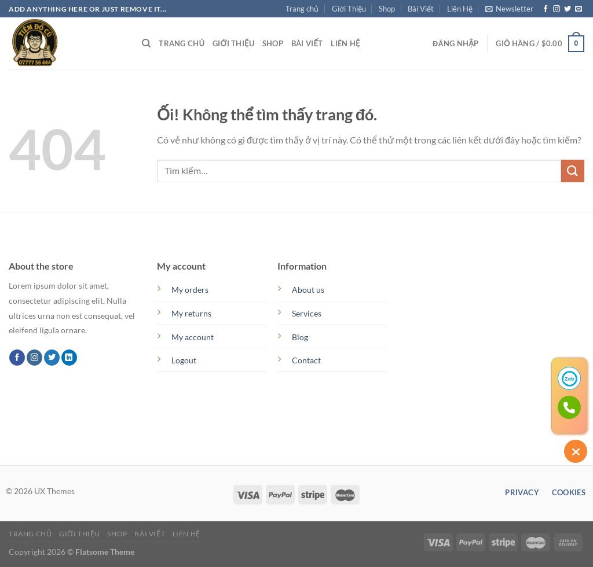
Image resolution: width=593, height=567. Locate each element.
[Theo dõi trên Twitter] (567, 9)
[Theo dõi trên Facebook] (545, 9)
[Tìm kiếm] (146, 43)
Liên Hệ (460, 8)
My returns (191, 313)
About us (308, 289)
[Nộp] (572, 171)
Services (306, 313)
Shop (387, 8)
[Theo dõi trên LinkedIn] (69, 357)
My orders (189, 289)
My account (192, 337)
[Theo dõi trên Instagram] (556, 9)
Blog (300, 337)
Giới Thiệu (349, 8)
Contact (306, 360)
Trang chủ (302, 8)
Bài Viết (421, 8)
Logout (183, 360)
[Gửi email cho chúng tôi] (578, 9)
